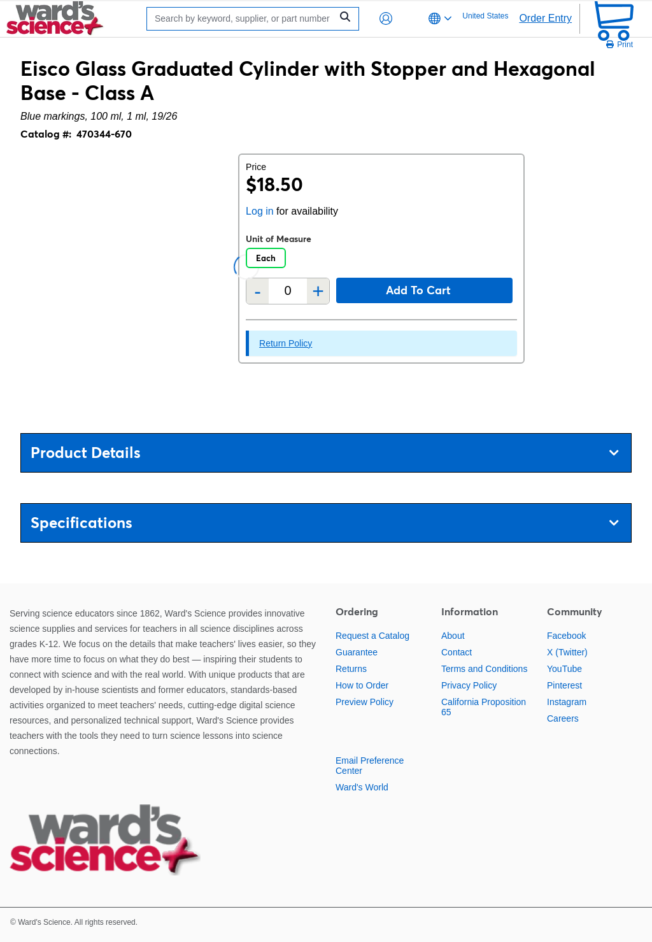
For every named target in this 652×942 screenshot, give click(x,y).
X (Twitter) (567, 652)
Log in (260, 211)
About (453, 636)
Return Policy (285, 343)
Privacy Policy (469, 685)
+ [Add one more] (318, 291)
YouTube (564, 669)
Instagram (566, 702)
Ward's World (362, 787)
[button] (385, 18)
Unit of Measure (278, 239)
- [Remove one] (257, 291)
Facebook (566, 636)
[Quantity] (288, 290)
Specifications (324, 522)
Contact (456, 652)
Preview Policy (364, 702)
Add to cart (418, 290)
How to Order (362, 685)
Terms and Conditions (484, 669)
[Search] (242, 19)
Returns (351, 669)
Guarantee (357, 652)
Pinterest (564, 685)
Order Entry (545, 18)
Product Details (324, 452)
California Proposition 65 (483, 707)
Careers (563, 718)
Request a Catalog (372, 636)
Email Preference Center (370, 765)
